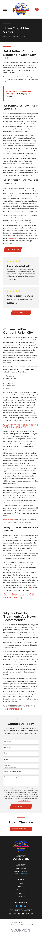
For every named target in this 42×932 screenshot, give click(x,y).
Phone (6, 753)
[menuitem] (11, 925)
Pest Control (20, 893)
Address (7, 765)
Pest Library (21, 890)
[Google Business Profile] (25, 906)
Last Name (7, 747)
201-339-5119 (21, 859)
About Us (21, 887)
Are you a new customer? (12, 771)
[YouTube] (21, 906)
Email (6, 759)
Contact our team (9, 520)
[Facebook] (17, 906)
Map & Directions (21, 874)
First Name (7, 741)
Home (21, 883)
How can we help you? (11, 777)
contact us (13, 238)
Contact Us (21, 897)
